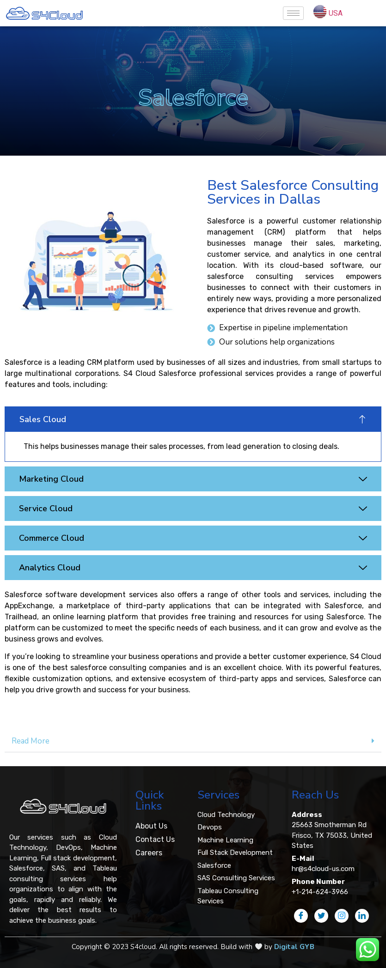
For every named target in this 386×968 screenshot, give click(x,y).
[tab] (193, 741)
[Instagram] (342, 916)
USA (336, 13)
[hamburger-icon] (293, 13)
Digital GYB (294, 946)
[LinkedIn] (362, 916)
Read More (30, 741)
